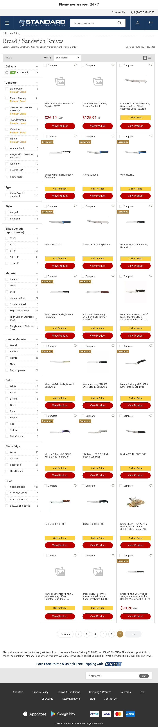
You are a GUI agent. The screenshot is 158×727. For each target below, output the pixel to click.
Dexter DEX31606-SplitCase (96, 244)
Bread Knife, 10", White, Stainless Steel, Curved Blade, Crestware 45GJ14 (95, 596)
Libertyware (16, 88)
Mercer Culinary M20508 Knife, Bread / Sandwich (94, 385)
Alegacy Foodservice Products (21, 156)
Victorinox (15, 129)
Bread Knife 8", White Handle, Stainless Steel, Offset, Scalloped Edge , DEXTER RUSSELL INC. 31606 (135, 106)
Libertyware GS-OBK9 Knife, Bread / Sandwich (96, 455)
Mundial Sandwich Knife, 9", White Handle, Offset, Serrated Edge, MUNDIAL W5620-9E (59, 596)
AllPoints (14, 163)
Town (148, 656)
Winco (13, 138)
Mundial (126, 656)
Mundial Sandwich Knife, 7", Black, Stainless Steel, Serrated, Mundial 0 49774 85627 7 (134, 317)
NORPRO (136, 656)
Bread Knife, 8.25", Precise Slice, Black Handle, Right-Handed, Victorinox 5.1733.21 (135, 596)
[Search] (97, 23)
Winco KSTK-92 (90, 175)
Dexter (117, 656)
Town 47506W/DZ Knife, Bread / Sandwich (94, 105)
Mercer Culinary (18, 98)
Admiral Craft (17, 148)
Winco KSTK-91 (128, 175)
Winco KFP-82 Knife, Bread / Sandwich (134, 246)
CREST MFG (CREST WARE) (98, 656)
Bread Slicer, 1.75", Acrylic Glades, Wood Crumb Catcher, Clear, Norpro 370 (133, 526)
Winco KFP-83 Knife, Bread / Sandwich (59, 176)
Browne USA (17, 170)
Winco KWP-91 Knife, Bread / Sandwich (59, 385)
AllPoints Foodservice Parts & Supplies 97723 (60, 105)
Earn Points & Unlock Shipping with (79, 664)
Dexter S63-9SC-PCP (55, 524)
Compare (52, 65)
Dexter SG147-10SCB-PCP (133, 454)
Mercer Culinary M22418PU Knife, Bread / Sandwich (58, 455)
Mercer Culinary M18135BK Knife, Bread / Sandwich (134, 385)
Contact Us (118, 12)
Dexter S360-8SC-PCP (93, 524)
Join (144, 676)
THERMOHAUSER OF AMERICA (21, 109)
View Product (60, 125)
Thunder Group (18, 120)
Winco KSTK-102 (53, 244)
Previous (65, 634)
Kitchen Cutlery (13, 33)
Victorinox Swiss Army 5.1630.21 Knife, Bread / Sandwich (94, 317)
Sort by (47, 57)
